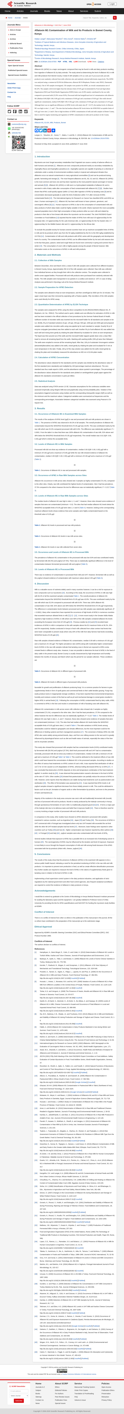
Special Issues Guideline (17, 75)
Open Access (106, 1387)
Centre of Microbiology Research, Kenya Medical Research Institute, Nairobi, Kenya (65, 58)
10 (51, 198)
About (71, 11)
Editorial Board (16, 43)
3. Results (40, 408)
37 (76, 827)
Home (7, 11)
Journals (34, 11)
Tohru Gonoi (68, 39)
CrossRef (73, 978)
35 (81, 820)
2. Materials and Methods (48, 255)
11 (56, 201)
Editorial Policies (61, 1390)
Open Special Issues (16, 66)
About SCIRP (61, 1383)
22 (76, 615)
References (40, 949)
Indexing (13, 53)
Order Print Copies (81, 1390)
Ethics (57, 1387)
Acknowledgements (45, 890)
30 (44, 783)
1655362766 (16, 133)
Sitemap (39, 1397)
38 (54, 830)
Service (78, 1383)
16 (63, 593)
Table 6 (99, 578)
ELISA (46, 123)
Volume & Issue (80, 1400)
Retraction (105, 1397)
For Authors (59, 1393)
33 (97, 805)
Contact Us (11, 92)
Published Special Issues (17, 70)
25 (96, 622)
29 (61, 776)
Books (47, 11)
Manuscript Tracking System (84, 1387)
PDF (59, 62)
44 (58, 833)
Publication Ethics (108, 1390)
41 (36, 1300)
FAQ (9, 97)
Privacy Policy (107, 1400)
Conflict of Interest (44, 912)
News (59, 11)
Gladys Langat (40, 39)
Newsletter (11, 83)
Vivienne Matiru (79, 39)
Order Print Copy (14, 88)
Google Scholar (81, 1082)
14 (42, 236)
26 (57, 635)
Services (84, 11)
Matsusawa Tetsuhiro (54, 39)
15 (41, 246)
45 (42, 842)
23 (71, 622)
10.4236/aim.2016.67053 (48, 62)
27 (109, 767)
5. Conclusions (42, 854)
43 (36, 833)
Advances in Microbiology (44, 25)
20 (36, 1115)
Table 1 (37, 423)
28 (56, 773)
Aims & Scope (15, 30)
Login (112, 4)
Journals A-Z (40, 1387)
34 (72, 820)
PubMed (82, 978)
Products (57, 123)
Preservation (106, 1393)
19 (57, 700)
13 (58, 218)
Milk (51, 123)
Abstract (38, 66)
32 (94, 805)
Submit (97, 11)
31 (80, 783)
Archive (13, 39)
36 (92, 820)
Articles (20, 11)
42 (36, 1306)
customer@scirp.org (19, 124)
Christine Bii (91, 39)
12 (53, 205)
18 (48, 833)
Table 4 (82, 508)
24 (89, 622)
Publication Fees (16, 48)
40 (36, 1293)
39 (112, 830)
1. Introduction (42, 156)
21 (36, 1121)
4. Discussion (42, 583)
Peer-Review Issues (62, 1397)
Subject (38, 1390)
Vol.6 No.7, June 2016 (63, 25)
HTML (65, 62)
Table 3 (95, 716)
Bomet (63, 123)
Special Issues (60, 1403)
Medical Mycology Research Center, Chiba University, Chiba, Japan (59, 49)
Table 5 (84, 564)
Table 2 (37, 459)
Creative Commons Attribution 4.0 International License (79, 1374)
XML (70, 62)
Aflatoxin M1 (39, 123)
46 (81, 848)
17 (72, 615)
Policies (105, 1383)
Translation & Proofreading (84, 1393)
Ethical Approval (43, 926)
